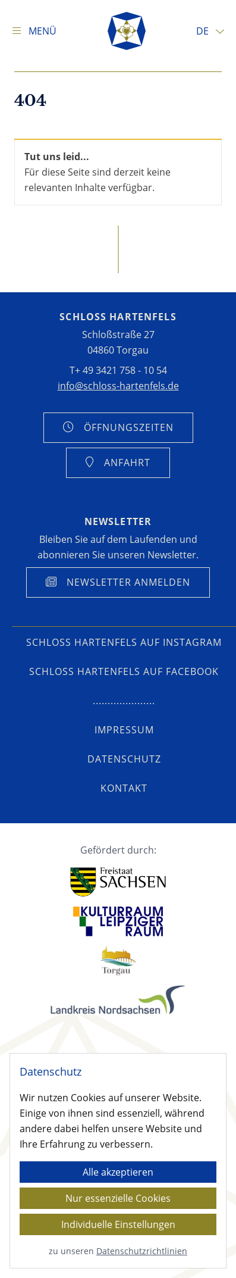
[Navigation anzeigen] (34, 31)
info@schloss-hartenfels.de (118, 385)
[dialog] (118, 1160)
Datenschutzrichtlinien (141, 1251)
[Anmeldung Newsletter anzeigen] (118, 582)
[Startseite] (127, 31)
